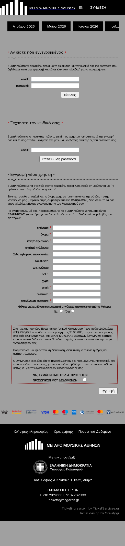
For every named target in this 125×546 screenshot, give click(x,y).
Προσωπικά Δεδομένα (94, 431)
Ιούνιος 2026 (88, 26)
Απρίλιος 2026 (24, 26)
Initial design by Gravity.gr (99, 513)
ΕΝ (81, 7)
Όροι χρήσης (63, 431)
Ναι (58, 311)
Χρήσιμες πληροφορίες (31, 431)
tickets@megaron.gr (64, 500)
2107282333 (52, 495)
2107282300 (76, 495)
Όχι (70, 311)
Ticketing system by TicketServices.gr (90, 508)
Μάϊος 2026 (56, 26)
